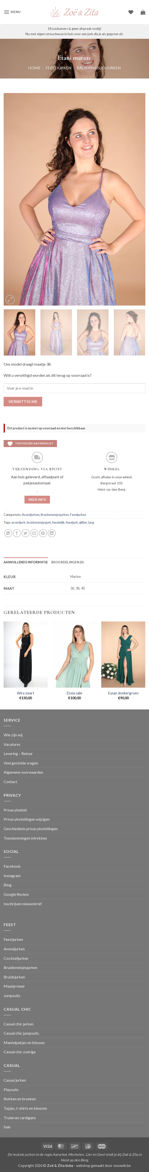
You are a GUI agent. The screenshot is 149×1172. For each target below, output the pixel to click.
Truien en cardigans (20, 1117)
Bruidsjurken (14, 977)
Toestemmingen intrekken (25, 838)
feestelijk (58, 522)
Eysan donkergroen (123, 693)
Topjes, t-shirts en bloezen (25, 1108)
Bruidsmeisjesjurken (99, 67)
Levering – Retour (18, 753)
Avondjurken (30, 515)
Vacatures (12, 744)
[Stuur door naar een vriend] (34, 533)
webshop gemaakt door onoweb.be (103, 1166)
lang (91, 522)
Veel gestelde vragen (21, 763)
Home (34, 67)
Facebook (12, 866)
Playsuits (11, 1089)
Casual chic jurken (18, 1024)
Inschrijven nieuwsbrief (23, 903)
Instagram (12, 875)
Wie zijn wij (13, 734)
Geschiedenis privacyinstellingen (31, 828)
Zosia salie (74, 693)
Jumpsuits (12, 995)
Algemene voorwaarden (23, 772)
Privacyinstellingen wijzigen (27, 819)
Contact (10, 781)
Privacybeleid (15, 810)
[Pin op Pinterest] (43, 533)
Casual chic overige (20, 1051)
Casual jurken (15, 1080)
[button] (12, 12)
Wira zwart (25, 693)
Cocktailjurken (16, 958)
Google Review (16, 894)
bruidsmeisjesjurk (39, 522)
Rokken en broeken (20, 1098)
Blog (8, 884)
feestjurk (72, 522)
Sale (7, 1127)
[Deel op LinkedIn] (52, 533)
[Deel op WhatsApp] (8, 533)
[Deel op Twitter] (26, 533)
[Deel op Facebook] (17, 533)
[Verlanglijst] (130, 12)
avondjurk (18, 522)
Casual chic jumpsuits (21, 1033)
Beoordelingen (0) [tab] (67, 562)
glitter (83, 522)
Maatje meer (14, 986)
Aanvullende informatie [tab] (26, 562)
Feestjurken (58, 67)
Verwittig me (23, 401)
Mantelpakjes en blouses (24, 1042)
